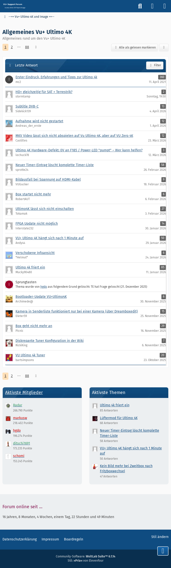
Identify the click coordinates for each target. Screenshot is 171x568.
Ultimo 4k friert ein (114, 405)
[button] (164, 48)
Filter (154, 65)
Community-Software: (85, 556)
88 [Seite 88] (27, 47)
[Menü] (165, 6)
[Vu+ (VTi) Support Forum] (14, 6)
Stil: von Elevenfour (86, 560)
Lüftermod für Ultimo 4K (119, 418)
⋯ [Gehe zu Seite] (19, 47)
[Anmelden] (152, 6)
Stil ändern (160, 537)
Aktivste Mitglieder (24, 392)
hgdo (43, 286)
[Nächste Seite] (35, 47)
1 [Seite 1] (5, 47)
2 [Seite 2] (12, 47)
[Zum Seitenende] (163, 551)
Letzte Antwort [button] (26, 65)
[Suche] (140, 6)
